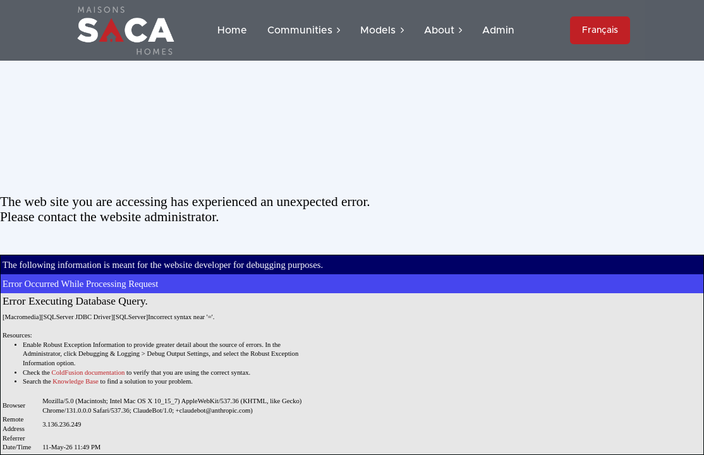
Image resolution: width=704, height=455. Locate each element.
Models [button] (381, 30)
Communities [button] (303, 30)
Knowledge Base (75, 381)
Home (232, 30)
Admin (498, 30)
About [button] (443, 30)
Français (600, 30)
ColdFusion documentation (88, 372)
